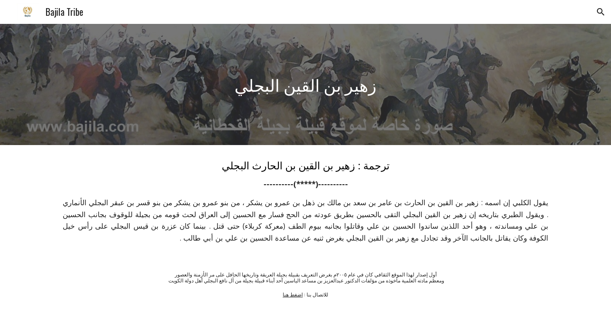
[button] (601, 12)
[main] (306, 84)
